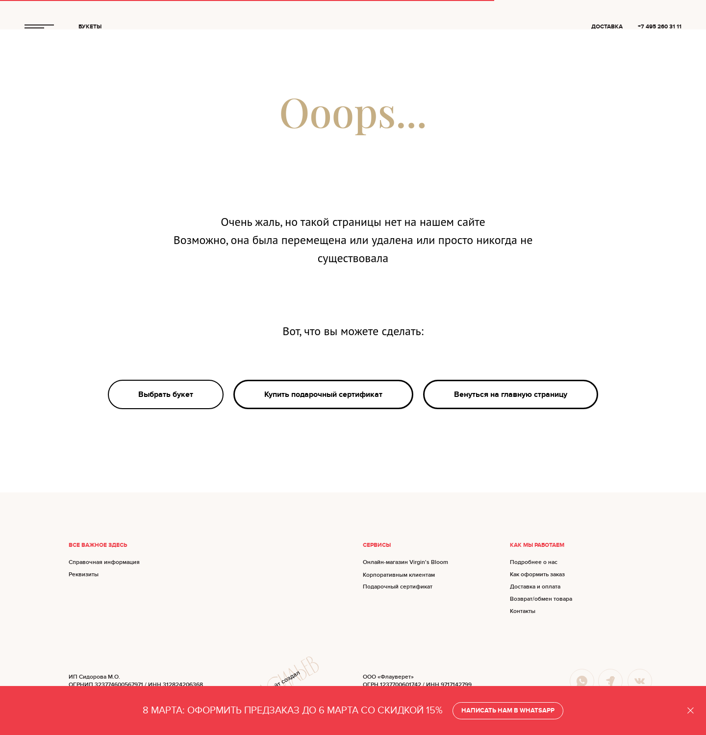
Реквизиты (84, 574)
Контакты (522, 611)
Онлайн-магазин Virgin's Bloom (405, 562)
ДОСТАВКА (607, 26)
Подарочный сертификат (397, 586)
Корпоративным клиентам (399, 575)
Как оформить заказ (537, 574)
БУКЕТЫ (89, 26)
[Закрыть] (690, 710)
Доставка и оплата (535, 586)
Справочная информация (104, 562)
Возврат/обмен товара (541, 599)
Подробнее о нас (533, 562)
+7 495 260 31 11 (659, 26)
